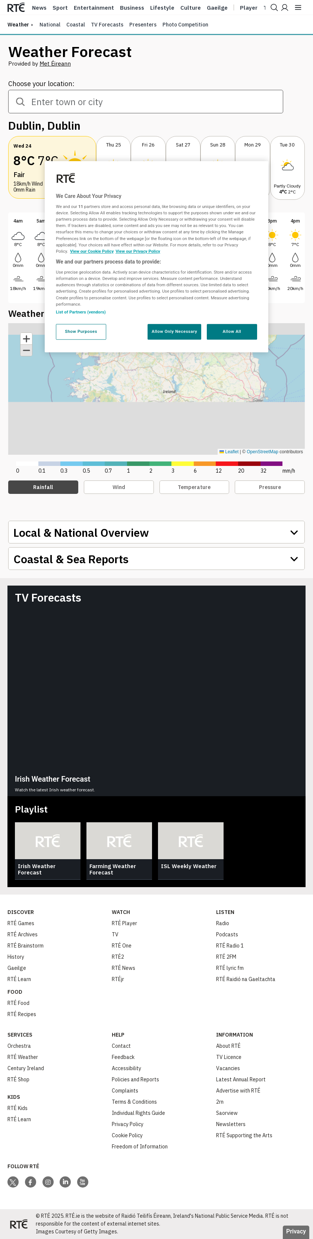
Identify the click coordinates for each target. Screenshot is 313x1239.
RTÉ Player (124, 923)
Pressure (270, 487)
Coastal (75, 24)
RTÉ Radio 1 (230, 945)
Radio (222, 923)
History (15, 956)
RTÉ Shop (18, 1079)
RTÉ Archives (22, 934)
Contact (121, 1046)
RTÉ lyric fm (230, 968)
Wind (119, 487)
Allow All (232, 331)
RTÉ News (123, 968)
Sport (60, 7)
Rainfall (43, 487)
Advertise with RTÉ (238, 1090)
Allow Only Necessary (174, 331)
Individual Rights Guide (138, 1113)
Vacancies (228, 1068)
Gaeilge (217, 7)
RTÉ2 (118, 956)
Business (132, 7)
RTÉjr (118, 979)
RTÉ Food (18, 1003)
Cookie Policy (127, 1135)
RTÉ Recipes (21, 1014)
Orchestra (19, 1046)
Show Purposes (81, 331)
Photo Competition (185, 24)
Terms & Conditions (134, 1101)
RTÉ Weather (22, 1057)
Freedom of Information (140, 1146)
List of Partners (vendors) (81, 312)
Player (248, 7)
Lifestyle (162, 7)
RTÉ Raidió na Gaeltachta (245, 979)
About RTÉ (228, 1046)
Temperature (194, 487)
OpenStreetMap (262, 451)
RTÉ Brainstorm (25, 945)
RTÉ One (122, 945)
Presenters (142, 24)
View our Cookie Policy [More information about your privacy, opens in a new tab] (92, 251)
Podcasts (227, 934)
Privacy (296, 1231)
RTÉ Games (20, 923)
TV (115, 934)
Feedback (123, 1057)
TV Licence (228, 1057)
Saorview (227, 1113)
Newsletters (231, 1124)
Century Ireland (25, 1068)
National (49, 24)
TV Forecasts (107, 24)
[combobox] (145, 101)
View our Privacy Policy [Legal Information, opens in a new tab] (138, 251)
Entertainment (94, 7)
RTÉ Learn (19, 979)
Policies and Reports (135, 1079)
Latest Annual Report (241, 1079)
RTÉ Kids (17, 1108)
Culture (190, 7)
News (39, 7)
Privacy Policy (127, 1124)
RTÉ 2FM (226, 956)
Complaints (125, 1090)
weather (18, 24)
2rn (220, 1101)
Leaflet (228, 451)
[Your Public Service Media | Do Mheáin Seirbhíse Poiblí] (18, 1224)
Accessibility (126, 1068)
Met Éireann (55, 63)
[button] (287, 169)
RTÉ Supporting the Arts (244, 1135)
